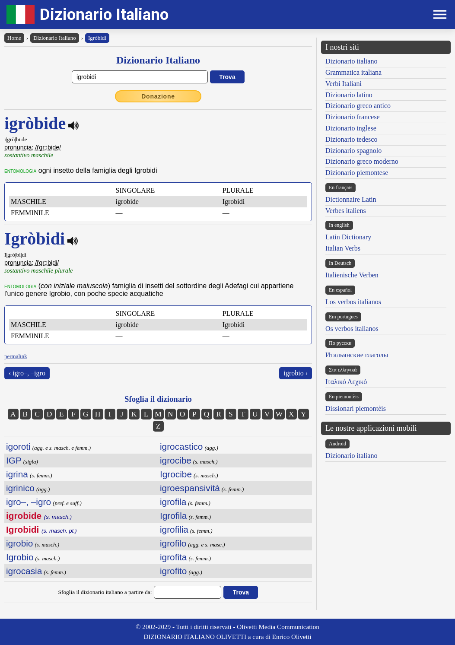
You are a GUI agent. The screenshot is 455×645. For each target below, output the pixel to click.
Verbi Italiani (343, 83)
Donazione (158, 96)
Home (14, 38)
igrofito (173, 571)
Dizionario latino (348, 94)
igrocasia (24, 571)
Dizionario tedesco (351, 139)
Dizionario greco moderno (361, 161)
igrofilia (174, 529)
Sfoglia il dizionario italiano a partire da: (105, 592)
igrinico (20, 488)
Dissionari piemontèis (355, 408)
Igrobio (20, 557)
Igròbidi (97, 38)
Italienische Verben (352, 275)
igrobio (19, 543)
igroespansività (190, 488)
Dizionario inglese (350, 128)
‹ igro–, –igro (27, 373)
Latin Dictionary (348, 237)
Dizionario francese (352, 117)
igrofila (173, 502)
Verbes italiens (345, 210)
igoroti (18, 446)
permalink (15, 356)
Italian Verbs (342, 248)
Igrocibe (176, 474)
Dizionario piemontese (356, 172)
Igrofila (173, 516)
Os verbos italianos (352, 328)
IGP (14, 460)
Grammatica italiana (353, 72)
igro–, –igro (28, 502)
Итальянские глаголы (356, 355)
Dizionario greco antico (358, 105)
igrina (17, 474)
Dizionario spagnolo (353, 150)
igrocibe (175, 460)
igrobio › (295, 373)
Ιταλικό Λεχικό (346, 381)
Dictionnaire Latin (350, 199)
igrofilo (173, 543)
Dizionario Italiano (104, 14)
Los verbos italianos (353, 301)
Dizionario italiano (351, 61)
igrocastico (181, 446)
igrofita (173, 557)
